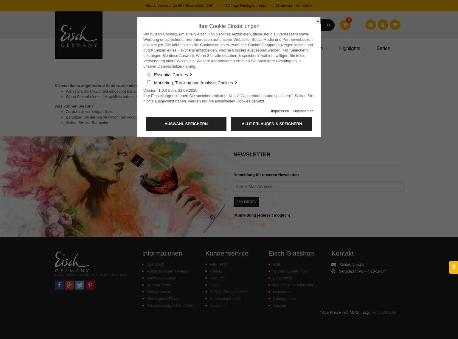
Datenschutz (303, 111)
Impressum (280, 111)
